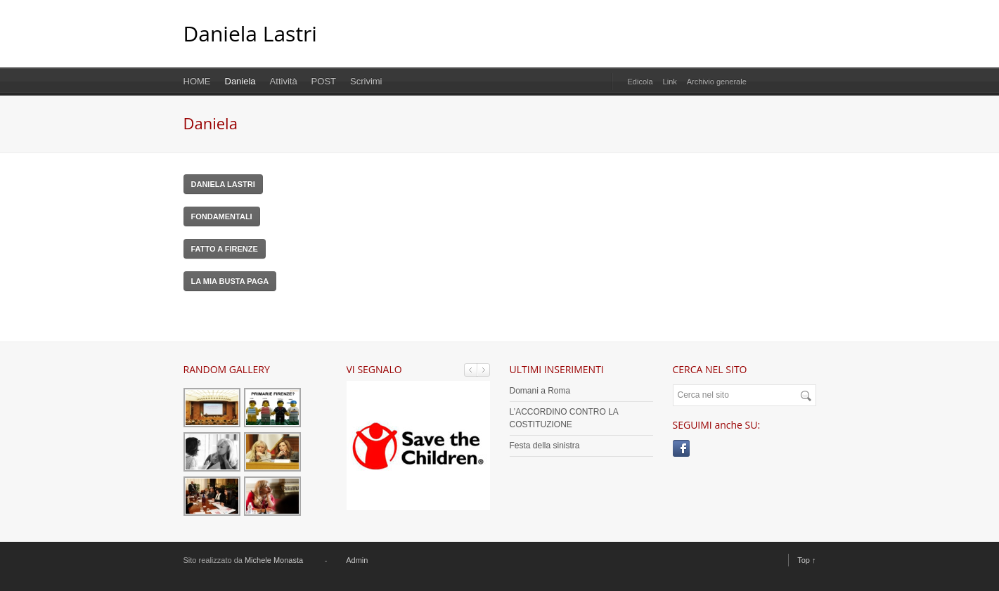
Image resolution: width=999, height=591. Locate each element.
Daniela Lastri (250, 33)
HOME (197, 81)
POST (323, 81)
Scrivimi (366, 81)
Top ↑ (806, 560)
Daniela (240, 81)
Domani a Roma (540, 391)
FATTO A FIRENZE (224, 249)
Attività (283, 81)
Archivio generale (717, 81)
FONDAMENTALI (221, 216)
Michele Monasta (274, 560)
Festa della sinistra (545, 445)
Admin (357, 560)
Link (670, 81)
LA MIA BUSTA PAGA (230, 281)
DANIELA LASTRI (223, 184)
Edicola (640, 81)
